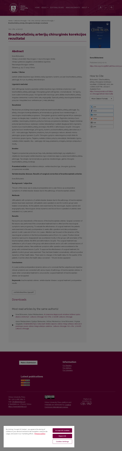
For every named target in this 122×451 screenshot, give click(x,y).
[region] (39, 436)
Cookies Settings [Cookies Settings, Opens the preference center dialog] (62, 441)
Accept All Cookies (62, 430)
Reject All (62, 436)
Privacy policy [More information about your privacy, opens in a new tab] (40, 434)
